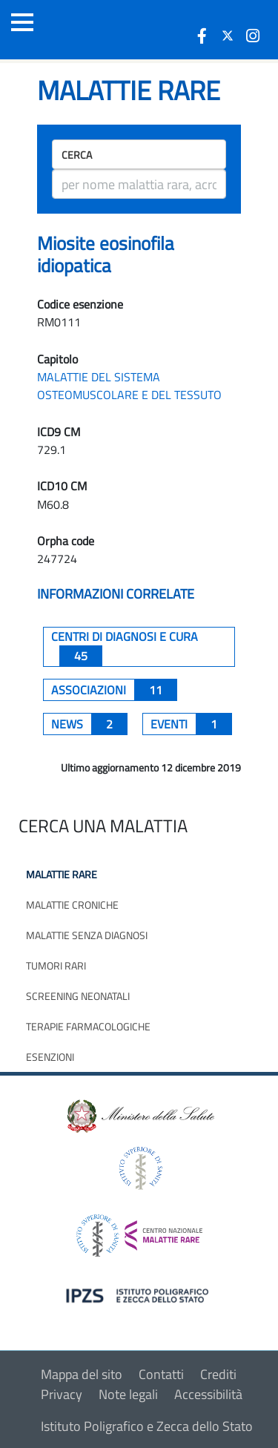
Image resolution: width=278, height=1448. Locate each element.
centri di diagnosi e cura (124, 647)
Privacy (61, 1394)
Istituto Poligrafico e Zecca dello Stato (147, 1426)
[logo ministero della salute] (139, 1115)
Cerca (77, 154)
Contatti (161, 1374)
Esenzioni (50, 1056)
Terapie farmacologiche (88, 1026)
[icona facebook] (202, 35)
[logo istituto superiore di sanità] (139, 1167)
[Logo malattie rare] (92, 29)
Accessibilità (208, 1394)
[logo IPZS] (139, 1295)
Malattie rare (61, 874)
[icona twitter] (227, 35)
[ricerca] (139, 184)
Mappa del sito (81, 1374)
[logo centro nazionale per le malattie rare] (139, 1232)
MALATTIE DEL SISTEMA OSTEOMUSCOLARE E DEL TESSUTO (129, 386)
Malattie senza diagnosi (87, 935)
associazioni (114, 689)
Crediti (218, 1374)
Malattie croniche (72, 904)
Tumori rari (56, 965)
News (89, 724)
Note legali (128, 1394)
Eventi (191, 724)
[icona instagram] (253, 35)
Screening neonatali (78, 996)
